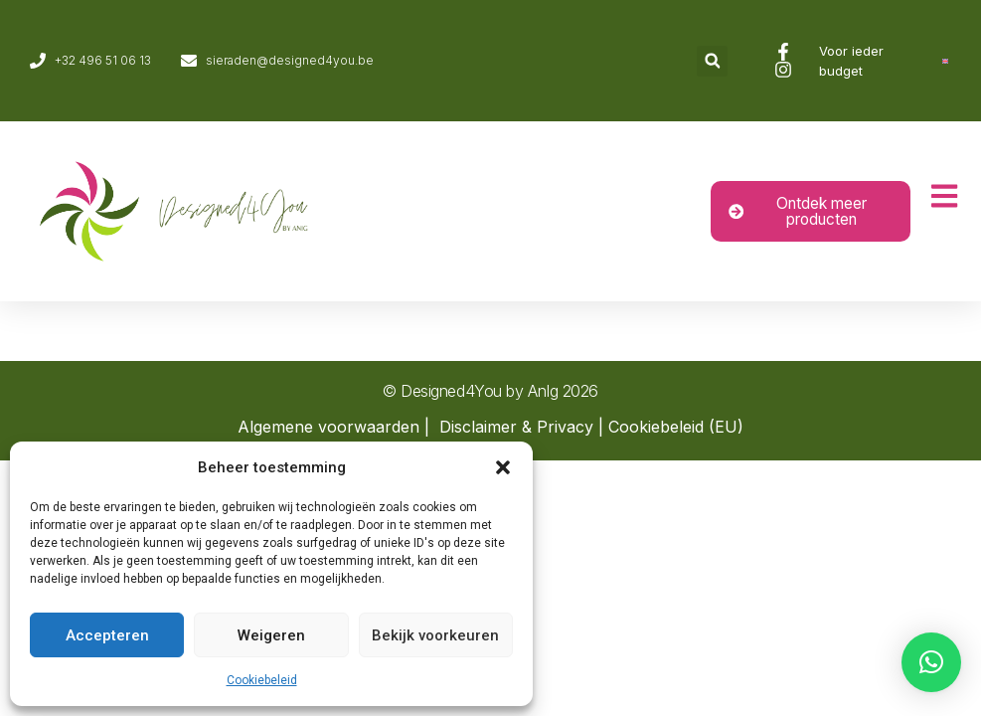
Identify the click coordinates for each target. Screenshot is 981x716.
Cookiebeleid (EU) (675, 427)
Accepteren (107, 635)
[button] (503, 467)
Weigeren (271, 635)
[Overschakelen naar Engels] (945, 61)
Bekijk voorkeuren (435, 635)
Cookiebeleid (262, 680)
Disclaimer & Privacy (516, 427)
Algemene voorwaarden (328, 427)
